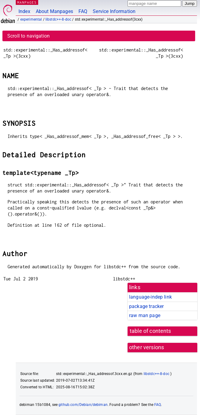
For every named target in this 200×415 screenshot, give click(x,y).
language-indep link (150, 297)
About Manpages (54, 11)
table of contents (150, 331)
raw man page (144, 315)
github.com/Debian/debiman (83, 405)
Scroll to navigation (28, 36)
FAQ (82, 11)
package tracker (146, 306)
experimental (31, 19)
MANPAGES (27, 2)
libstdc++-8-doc (58, 19)
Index (24, 11)
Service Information (114, 11)
